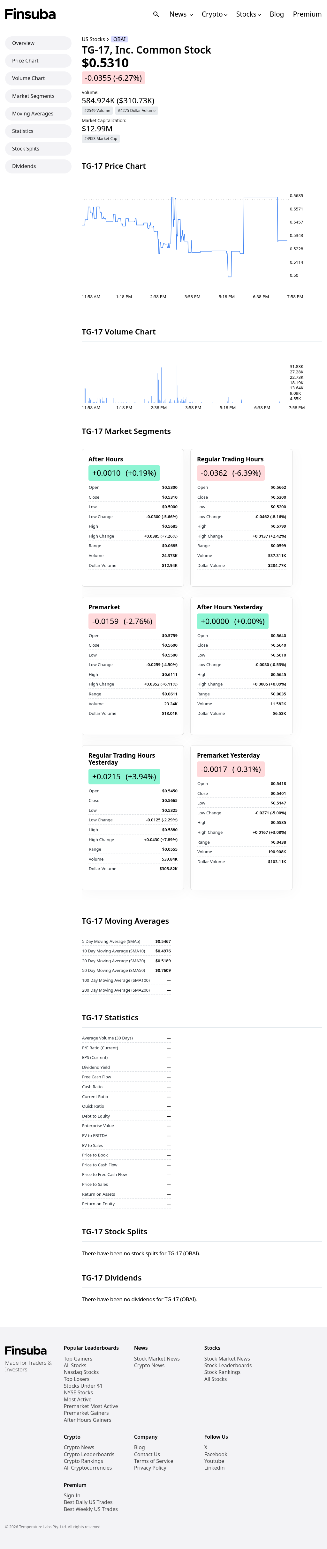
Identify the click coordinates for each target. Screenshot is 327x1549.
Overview (23, 43)
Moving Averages (32, 113)
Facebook (215, 1454)
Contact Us (147, 1454)
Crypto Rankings (83, 1461)
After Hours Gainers (87, 1420)
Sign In (72, 1495)
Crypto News (149, 1365)
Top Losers (76, 1379)
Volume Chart (28, 78)
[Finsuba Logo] (30, 14)
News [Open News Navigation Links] (181, 14)
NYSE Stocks (78, 1392)
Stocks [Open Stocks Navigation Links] (248, 14)
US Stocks (93, 39)
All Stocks (75, 1365)
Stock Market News (157, 1358)
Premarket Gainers (86, 1413)
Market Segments (33, 95)
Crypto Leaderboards (89, 1454)
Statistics (22, 131)
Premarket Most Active (91, 1406)
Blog (277, 14)
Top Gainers (78, 1358)
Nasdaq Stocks (81, 1372)
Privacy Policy (150, 1468)
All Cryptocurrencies (88, 1468)
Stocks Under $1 (83, 1386)
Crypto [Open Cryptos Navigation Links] (214, 14)
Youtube (214, 1461)
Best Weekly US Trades (91, 1509)
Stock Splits (25, 148)
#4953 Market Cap (100, 138)
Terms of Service (153, 1461)
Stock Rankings (222, 1372)
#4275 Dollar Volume (137, 110)
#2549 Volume (97, 110)
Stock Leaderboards (228, 1365)
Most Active (78, 1399)
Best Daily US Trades (88, 1502)
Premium (307, 14)
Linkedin (214, 1468)
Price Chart (25, 60)
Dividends (24, 166)
